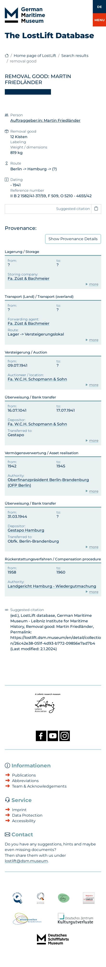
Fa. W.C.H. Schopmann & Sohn (37, 379)
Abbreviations (25, 780)
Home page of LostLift (35, 55)
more (93, 284)
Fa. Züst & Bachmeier (29, 278)
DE (99, 7)
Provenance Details (73, 239)
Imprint (19, 810)
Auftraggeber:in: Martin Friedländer (45, 120)
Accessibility (24, 821)
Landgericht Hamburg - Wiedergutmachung (52, 586)
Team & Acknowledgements (39, 786)
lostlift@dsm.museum (26, 861)
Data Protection (27, 815)
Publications (24, 775)
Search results (74, 55)
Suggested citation (73, 209)
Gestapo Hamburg (26, 530)
